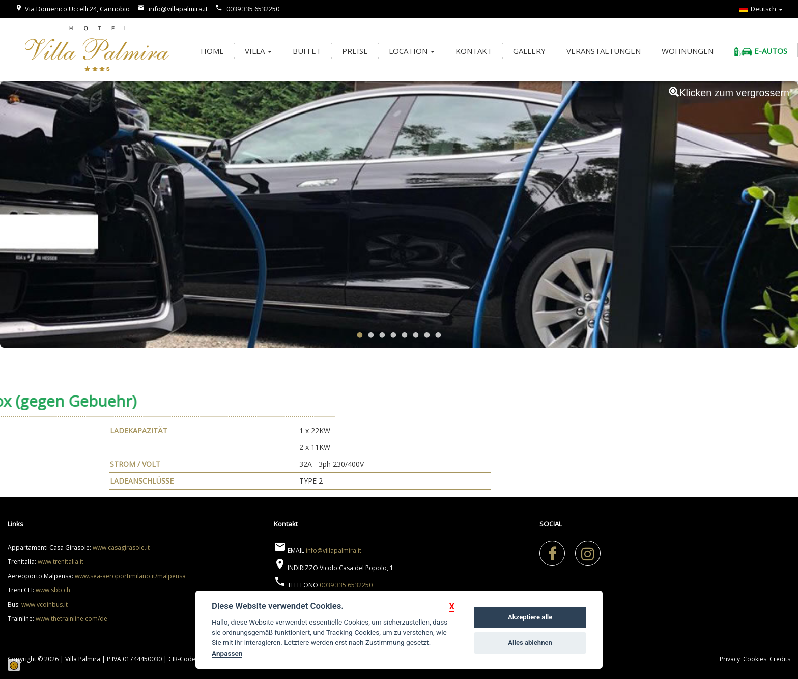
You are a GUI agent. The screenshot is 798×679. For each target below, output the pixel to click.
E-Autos (760, 51)
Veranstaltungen (603, 51)
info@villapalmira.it (178, 8)
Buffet (307, 51)
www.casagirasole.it (121, 547)
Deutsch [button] (761, 8)
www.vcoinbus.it (44, 604)
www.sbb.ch (53, 590)
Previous (31, 211)
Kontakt (473, 51)
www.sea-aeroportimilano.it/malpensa (130, 576)
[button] (451, 606)
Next (767, 211)
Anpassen (227, 653)
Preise (355, 51)
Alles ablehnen (530, 642)
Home (212, 51)
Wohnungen (688, 51)
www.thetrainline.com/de (71, 618)
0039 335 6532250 (252, 8)
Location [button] (412, 51)
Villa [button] (258, 51)
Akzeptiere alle (530, 617)
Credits (780, 659)
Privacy (730, 659)
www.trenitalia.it (60, 561)
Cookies (754, 659)
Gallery (529, 51)
